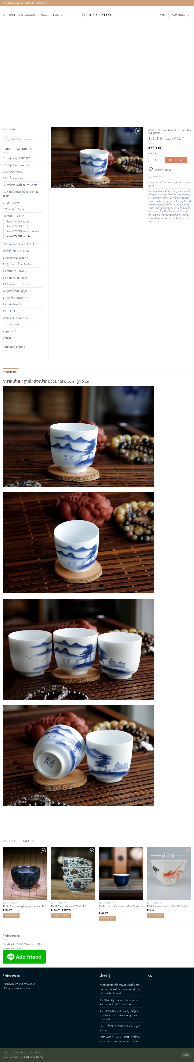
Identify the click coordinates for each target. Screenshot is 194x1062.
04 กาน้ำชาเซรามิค (13, 178)
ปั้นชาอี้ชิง (163, 211)
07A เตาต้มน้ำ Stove (13, 209)
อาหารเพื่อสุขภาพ (155, 218)
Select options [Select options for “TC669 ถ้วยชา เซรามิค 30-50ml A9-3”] (60, 915)
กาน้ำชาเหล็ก (170, 194)
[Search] (4, 15)
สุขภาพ (173, 214)
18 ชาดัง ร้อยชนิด (12, 304)
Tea (169, 191)
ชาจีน (176, 201)
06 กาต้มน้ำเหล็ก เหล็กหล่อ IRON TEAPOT (20, 193)
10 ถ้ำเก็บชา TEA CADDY (16, 250)
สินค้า (45, 15)
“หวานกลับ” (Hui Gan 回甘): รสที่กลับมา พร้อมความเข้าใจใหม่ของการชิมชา (120, 1038)
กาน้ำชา (161, 194)
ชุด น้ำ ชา (159, 208)
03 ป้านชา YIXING (12, 171)
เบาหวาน (167, 218)
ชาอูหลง (185, 204)
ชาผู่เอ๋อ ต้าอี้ (9, 331)
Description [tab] (10, 372)
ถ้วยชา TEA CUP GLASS (17, 221)
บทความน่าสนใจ (28, 15)
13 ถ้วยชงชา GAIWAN (14, 270)
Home (12, 15)
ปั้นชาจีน (183, 208)
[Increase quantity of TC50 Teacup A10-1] (160, 160)
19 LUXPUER (10, 311)
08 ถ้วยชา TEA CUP (167, 130)
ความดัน (157, 201)
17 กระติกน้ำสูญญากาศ (15, 297)
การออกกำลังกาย (155, 198)
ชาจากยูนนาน (167, 201)
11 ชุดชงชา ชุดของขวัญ (15, 257)
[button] (162, 15)
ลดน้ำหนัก (165, 214)
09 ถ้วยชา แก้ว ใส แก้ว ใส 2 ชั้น (19, 244)
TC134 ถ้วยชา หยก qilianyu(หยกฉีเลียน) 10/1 (25, 905)
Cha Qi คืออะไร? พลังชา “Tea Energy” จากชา (120, 1028)
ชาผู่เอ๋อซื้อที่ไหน (166, 204)
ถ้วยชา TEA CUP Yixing (17, 226)
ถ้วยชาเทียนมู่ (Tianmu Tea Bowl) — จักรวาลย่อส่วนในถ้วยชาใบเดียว (119, 1002)
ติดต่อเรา (58, 15)
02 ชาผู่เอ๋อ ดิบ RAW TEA (16, 165)
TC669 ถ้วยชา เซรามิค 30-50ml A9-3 (68, 905)
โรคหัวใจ (176, 218)
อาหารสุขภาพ (183, 214)
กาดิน (180, 191)
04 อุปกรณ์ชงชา (160, 191)
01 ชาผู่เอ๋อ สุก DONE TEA (16, 158)
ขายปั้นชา (176, 198)
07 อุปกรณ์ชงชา (11, 202)
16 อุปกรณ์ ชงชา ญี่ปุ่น (15, 291)
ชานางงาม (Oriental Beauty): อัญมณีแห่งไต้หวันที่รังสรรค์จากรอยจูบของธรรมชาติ (119, 1015)
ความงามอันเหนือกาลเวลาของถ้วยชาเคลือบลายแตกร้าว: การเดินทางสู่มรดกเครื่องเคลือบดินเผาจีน (120, 989)
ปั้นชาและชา (173, 211)
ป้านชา (182, 211)
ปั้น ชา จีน (175, 208)
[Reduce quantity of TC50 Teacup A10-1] (150, 160)
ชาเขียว (151, 208)
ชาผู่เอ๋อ (183, 201)
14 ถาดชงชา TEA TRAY (15, 277)
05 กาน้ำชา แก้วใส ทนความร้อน (20, 184)
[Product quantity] (155, 160)
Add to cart (176, 160)
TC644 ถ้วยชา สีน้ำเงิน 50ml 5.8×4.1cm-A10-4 (121, 907)
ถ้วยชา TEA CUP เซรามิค (18, 236)
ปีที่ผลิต (7, 337)
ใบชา (183, 218)
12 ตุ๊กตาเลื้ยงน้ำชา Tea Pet (17, 264)
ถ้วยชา (167, 208)
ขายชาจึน (167, 198)
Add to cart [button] (11, 915)
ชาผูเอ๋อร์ (177, 204)
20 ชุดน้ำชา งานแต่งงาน (15, 317)
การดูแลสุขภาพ (183, 194)
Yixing (174, 191)
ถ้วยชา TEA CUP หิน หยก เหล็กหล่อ (23, 231)
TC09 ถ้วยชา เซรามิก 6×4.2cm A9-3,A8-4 (167, 905)
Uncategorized (11, 324)
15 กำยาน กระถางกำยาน (16, 284)
